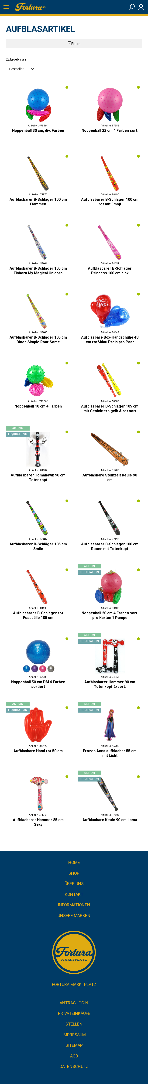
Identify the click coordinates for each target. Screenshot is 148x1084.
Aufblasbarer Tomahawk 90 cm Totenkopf (38, 477)
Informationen (74, 904)
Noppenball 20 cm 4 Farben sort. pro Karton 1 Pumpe (110, 615)
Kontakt (74, 894)
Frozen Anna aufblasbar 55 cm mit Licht (110, 753)
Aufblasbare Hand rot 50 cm (38, 751)
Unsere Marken (74, 915)
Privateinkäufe (74, 1013)
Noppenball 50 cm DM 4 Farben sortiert (38, 684)
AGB (74, 1055)
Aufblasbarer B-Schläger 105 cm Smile (38, 546)
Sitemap (74, 1045)
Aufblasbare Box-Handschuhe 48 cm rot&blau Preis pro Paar (109, 339)
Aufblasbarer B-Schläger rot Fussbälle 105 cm (38, 615)
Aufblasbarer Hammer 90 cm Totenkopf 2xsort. (109, 684)
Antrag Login (74, 1002)
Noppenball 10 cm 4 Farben (38, 406)
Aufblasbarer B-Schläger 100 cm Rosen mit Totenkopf (109, 546)
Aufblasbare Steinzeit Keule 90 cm (110, 477)
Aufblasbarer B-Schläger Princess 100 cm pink (110, 270)
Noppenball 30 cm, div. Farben (38, 130)
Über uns (74, 883)
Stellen (74, 1024)
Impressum (74, 1034)
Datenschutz (74, 1066)
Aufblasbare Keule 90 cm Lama (110, 820)
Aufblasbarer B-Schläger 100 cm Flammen (38, 201)
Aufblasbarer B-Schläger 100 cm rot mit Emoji (109, 201)
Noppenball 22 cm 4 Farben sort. (110, 130)
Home (74, 862)
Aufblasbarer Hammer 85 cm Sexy (38, 822)
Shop (74, 873)
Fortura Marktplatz (74, 984)
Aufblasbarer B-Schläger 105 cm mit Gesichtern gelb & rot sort (109, 408)
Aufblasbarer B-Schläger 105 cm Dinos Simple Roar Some (38, 339)
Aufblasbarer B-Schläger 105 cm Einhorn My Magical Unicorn (38, 270)
